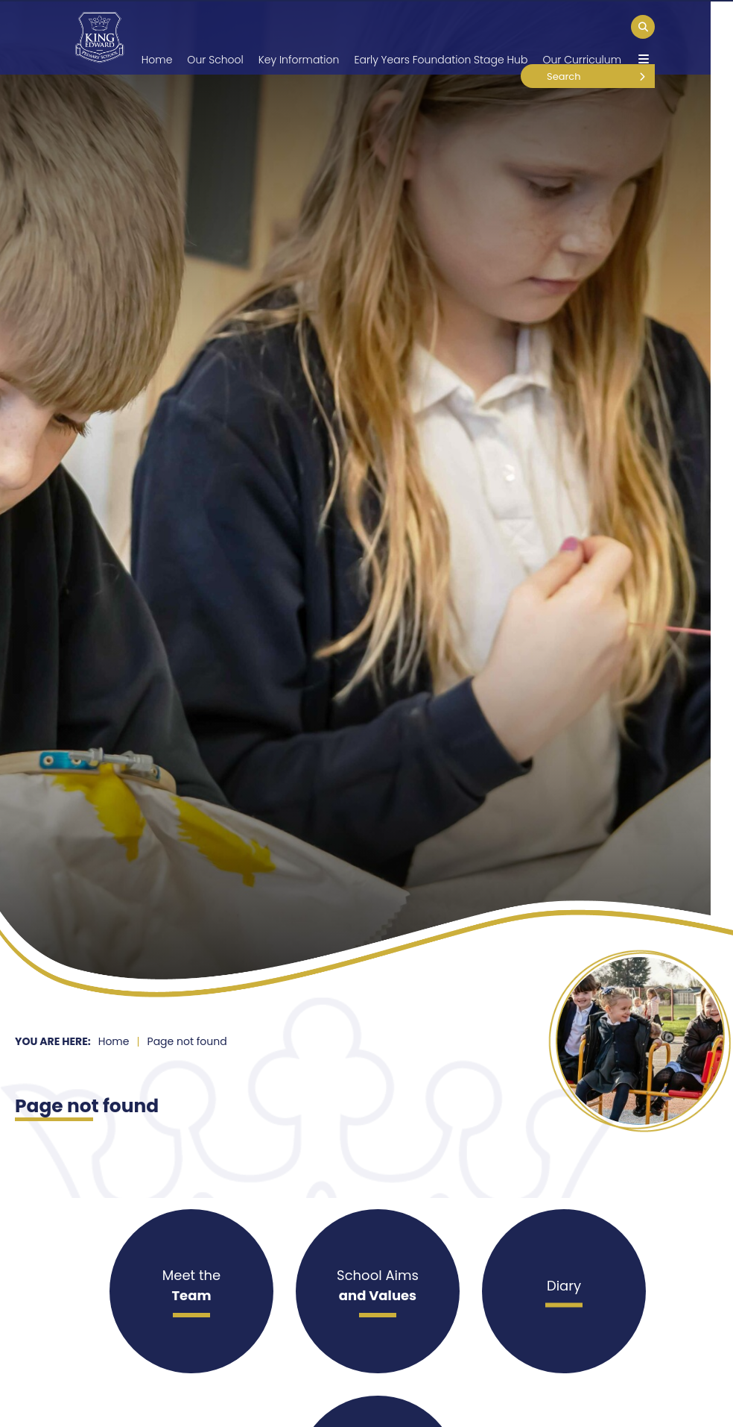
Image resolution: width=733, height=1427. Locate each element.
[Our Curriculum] (582, 37)
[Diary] (564, 1291)
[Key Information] (299, 37)
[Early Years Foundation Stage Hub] (440, 37)
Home (114, 1041)
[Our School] (215, 37)
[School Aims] (378, 1291)
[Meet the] (191, 1291)
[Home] (99, 37)
